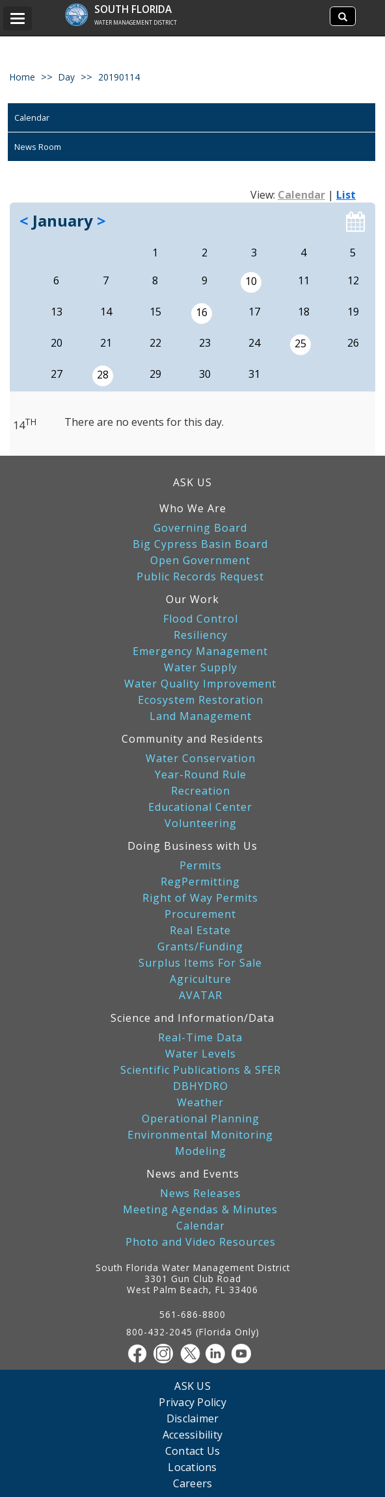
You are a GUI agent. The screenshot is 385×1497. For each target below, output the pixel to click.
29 (155, 374)
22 (155, 343)
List (346, 195)
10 (251, 281)
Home (22, 77)
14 (106, 311)
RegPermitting (200, 882)
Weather (200, 1102)
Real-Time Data (200, 1038)
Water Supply (200, 667)
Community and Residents (192, 739)
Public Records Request (200, 577)
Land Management (201, 716)
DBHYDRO (200, 1086)
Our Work (192, 599)
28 (103, 374)
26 (353, 343)
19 (353, 311)
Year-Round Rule (200, 775)
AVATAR (200, 995)
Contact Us (192, 1450)
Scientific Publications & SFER (200, 1070)
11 (304, 280)
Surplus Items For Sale (200, 963)
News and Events (192, 1174)
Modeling (200, 1151)
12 (353, 280)
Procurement (200, 914)
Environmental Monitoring (200, 1135)
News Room (37, 147)
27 (56, 374)
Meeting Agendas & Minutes (200, 1210)
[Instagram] (166, 1353)
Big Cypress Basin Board (200, 544)
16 (201, 312)
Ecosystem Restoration (200, 700)
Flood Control (200, 619)
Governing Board (200, 528)
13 (56, 311)
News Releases (200, 1193)
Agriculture (201, 979)
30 (205, 374)
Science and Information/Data (192, 1018)
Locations (192, 1467)
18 (304, 311)
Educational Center (200, 807)
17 (254, 311)
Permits (200, 865)
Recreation (200, 791)
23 (205, 343)
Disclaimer (192, 1418)
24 (254, 343)
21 (106, 343)
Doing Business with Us (192, 846)
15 (155, 311)
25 (300, 343)
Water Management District (135, 22)
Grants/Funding (200, 947)
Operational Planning (200, 1119)
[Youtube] (245, 1353)
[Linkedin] (219, 1353)
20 (56, 343)
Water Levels (200, 1054)
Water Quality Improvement (200, 684)
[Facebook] (140, 1353)
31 (254, 374)
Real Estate (200, 930)
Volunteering (201, 823)
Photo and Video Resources (201, 1242)
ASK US (192, 482)
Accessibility (192, 1434)
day (67, 77)
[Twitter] (192, 1353)
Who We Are (192, 508)
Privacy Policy (192, 1402)
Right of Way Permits (200, 898)
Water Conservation (201, 758)
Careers (193, 1483)
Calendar (31, 117)
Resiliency (201, 635)
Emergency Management (200, 651)
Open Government (200, 560)
